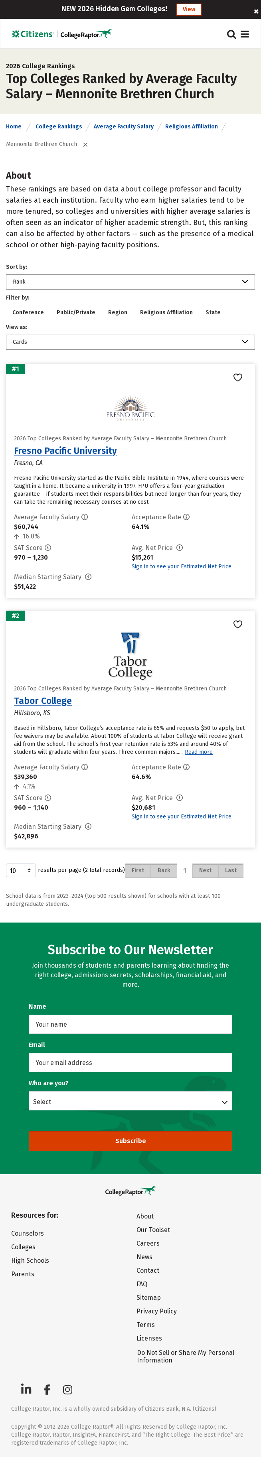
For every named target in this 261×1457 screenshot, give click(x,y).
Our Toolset (153, 1230)
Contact (147, 1270)
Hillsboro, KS (32, 713)
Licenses (149, 1338)
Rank (19, 281)
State (213, 312)
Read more (199, 752)
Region (117, 312)
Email (37, 1045)
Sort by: (16, 267)
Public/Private (76, 312)
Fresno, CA (28, 463)
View (189, 9)
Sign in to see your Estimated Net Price (181, 566)
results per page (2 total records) (65, 870)
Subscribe (130, 1141)
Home (14, 126)
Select (42, 1101)
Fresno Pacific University (65, 450)
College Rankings (59, 126)
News (144, 1257)
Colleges (23, 1247)
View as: (17, 327)
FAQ (141, 1284)
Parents (22, 1274)
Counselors (27, 1233)
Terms (145, 1325)
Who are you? (49, 1083)
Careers (148, 1243)
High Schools (30, 1260)
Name (37, 1006)
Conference (28, 312)
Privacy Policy (156, 1311)
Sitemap (148, 1297)
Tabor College (43, 700)
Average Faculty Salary (124, 126)
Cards (20, 342)
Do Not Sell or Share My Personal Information (185, 1356)
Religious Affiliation (191, 126)
